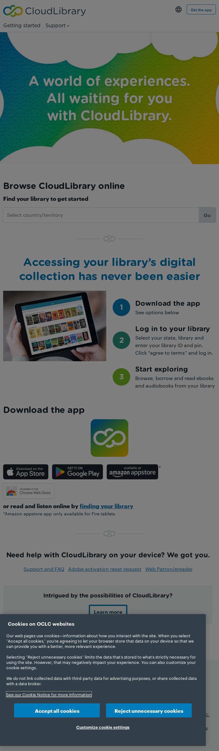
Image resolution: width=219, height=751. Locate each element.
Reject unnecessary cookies (149, 710)
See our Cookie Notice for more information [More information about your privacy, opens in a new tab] (49, 694)
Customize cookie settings (103, 727)
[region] (103, 680)
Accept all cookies (57, 710)
